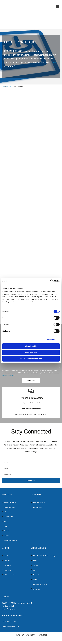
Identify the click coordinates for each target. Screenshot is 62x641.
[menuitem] (24, 635)
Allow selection (31, 352)
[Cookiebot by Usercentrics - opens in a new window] (50, 280)
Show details (51, 340)
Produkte (9, 87)
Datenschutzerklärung (8, 375)
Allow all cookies (31, 346)
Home (3, 87)
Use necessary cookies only (31, 359)
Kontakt (53, 62)
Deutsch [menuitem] (43, 635)
